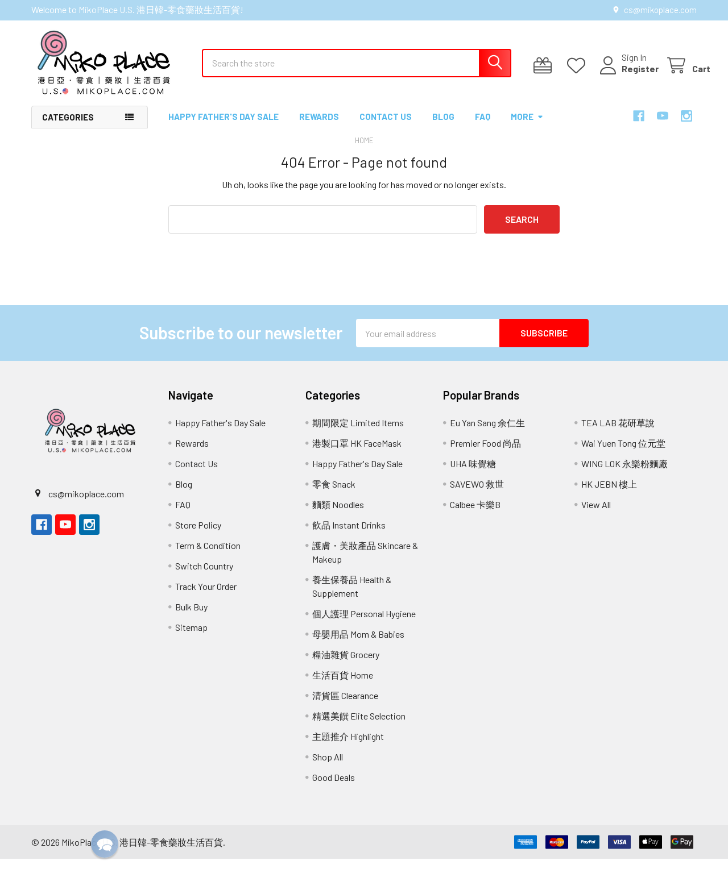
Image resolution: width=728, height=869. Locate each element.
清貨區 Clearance (345, 705)
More (527, 127)
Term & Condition (208, 555)
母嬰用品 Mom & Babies (358, 644)
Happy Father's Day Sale (223, 127)
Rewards (319, 127)
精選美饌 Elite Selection (359, 726)
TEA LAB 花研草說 (618, 432)
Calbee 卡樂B (475, 514)
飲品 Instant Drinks (349, 535)
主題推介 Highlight (348, 746)
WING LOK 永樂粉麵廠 (624, 473)
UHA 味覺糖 (473, 473)
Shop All (327, 767)
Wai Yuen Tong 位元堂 (623, 453)
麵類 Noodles (338, 514)
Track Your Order (206, 596)
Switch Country (204, 576)
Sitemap (191, 637)
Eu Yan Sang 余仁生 (487, 432)
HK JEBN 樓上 (609, 494)
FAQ (482, 127)
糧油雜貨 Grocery (345, 664)
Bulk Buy (191, 617)
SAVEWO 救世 (477, 494)
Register (626, 75)
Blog (443, 127)
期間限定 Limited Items (358, 432)
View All (596, 514)
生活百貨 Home (342, 685)
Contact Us (385, 127)
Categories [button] (68, 127)
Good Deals (333, 787)
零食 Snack (333, 494)
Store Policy (198, 535)
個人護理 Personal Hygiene (364, 623)
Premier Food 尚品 (485, 453)
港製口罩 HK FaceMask (357, 453)
